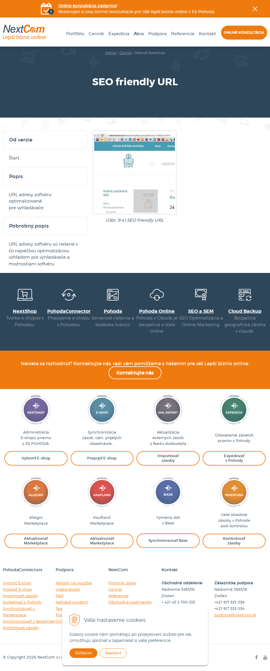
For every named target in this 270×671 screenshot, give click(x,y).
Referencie (182, 33)
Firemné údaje (122, 583)
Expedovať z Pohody (22, 602)
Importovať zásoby (20, 595)
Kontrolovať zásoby (21, 627)
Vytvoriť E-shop (17, 583)
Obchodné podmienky (130, 602)
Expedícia (118, 33)
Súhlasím (83, 653)
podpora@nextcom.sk (235, 615)
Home (110, 53)
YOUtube (266, 100)
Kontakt (207, 33)
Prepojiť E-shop (17, 589)
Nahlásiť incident (72, 602)
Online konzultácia (244, 32)
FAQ (60, 595)
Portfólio (75, 33)
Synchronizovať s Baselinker (29, 621)
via (139, 33)
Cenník (96, 33)
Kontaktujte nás (135, 373)
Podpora (157, 33)
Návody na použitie (74, 583)
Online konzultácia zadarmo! (87, 5)
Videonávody (68, 589)
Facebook (266, 71)
